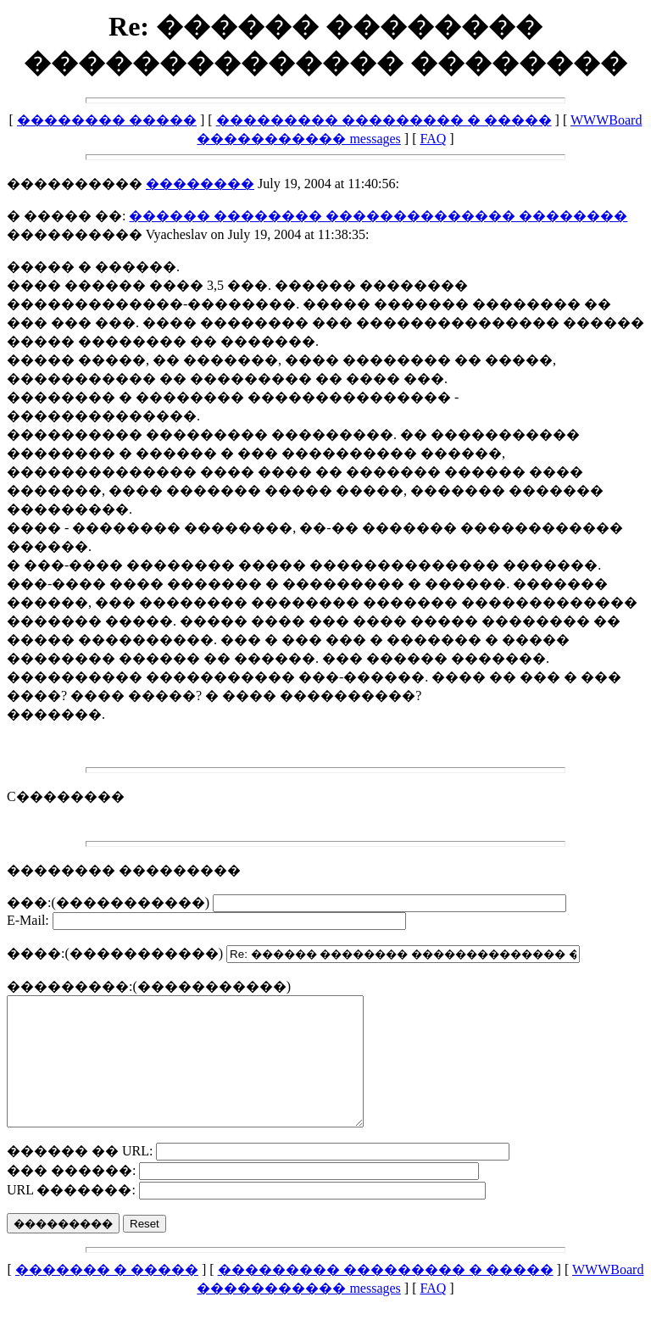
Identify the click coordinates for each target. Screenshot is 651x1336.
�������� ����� (107, 120)
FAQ (433, 138)
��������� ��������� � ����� (384, 120)
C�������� (66, 796)
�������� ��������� (124, 870)
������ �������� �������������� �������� (378, 216)
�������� (200, 183)
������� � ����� (106, 1295)
